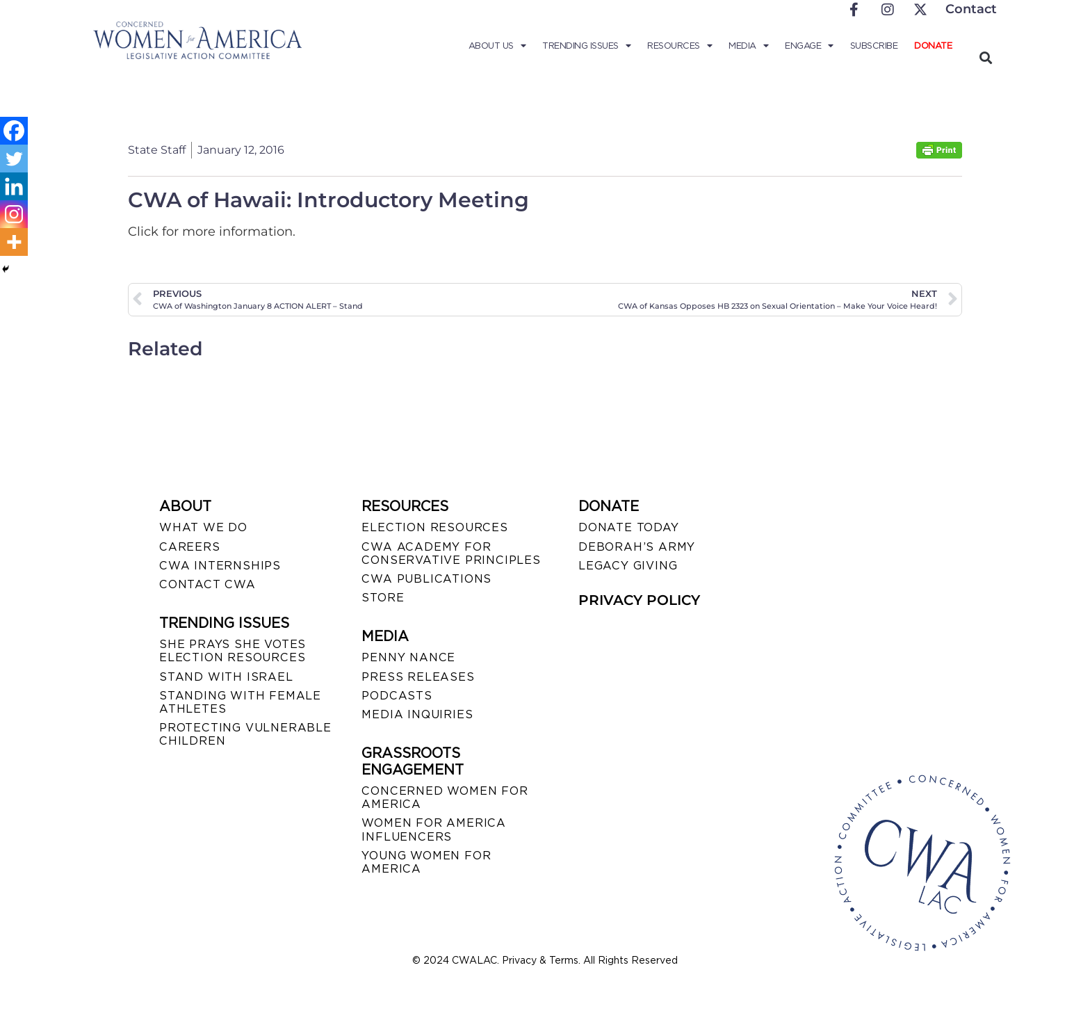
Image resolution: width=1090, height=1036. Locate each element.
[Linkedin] (14, 186)
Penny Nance (408, 657)
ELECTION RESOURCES (434, 527)
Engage (809, 46)
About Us (497, 46)
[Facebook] (14, 131)
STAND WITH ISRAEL (226, 676)
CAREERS (189, 546)
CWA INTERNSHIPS (220, 565)
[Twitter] (14, 158)
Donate (933, 45)
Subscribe (874, 45)
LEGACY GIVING (627, 565)
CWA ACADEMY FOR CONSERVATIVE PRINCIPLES (450, 553)
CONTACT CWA (207, 584)
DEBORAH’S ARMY (636, 546)
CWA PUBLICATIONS (426, 578)
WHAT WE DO (203, 527)
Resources (679, 46)
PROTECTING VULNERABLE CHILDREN (245, 734)
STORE (382, 597)
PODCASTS (396, 695)
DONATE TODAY (628, 527)
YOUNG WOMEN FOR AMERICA (426, 862)
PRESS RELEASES (417, 676)
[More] (14, 242)
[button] (985, 57)
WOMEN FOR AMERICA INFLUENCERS (433, 829)
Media (748, 46)
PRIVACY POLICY (639, 600)
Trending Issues (586, 46)
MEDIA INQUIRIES (417, 714)
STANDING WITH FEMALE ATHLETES (240, 702)
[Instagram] (14, 214)
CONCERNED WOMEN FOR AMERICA (444, 797)
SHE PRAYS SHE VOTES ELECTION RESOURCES (232, 651)
